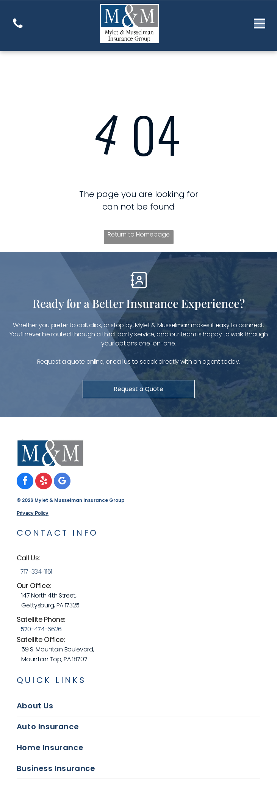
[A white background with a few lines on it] (18, 27)
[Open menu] (259, 23)
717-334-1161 (36, 571)
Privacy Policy (33, 513)
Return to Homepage (139, 234)
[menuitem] (138, 705)
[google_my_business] (62, 482)
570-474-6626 (41, 629)
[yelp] (43, 482)
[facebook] (25, 482)
